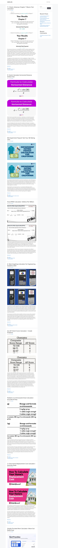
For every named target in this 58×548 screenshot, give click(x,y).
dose (11, 457)
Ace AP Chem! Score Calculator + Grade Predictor (19, 331)
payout (18, 195)
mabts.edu (9, 2)
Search (41, 6)
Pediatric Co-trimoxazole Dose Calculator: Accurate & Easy (20, 398)
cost (11, 522)
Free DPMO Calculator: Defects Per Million (20, 202)
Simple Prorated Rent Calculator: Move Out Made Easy (21, 529)
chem (11, 391)
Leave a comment (10, 132)
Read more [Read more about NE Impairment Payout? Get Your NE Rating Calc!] (9, 192)
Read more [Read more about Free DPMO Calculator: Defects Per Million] (9, 255)
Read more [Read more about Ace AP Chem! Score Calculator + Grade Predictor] (9, 388)
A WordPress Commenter (44, 35)
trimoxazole (16, 457)
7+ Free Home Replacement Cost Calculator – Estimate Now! (21, 464)
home (13, 522)
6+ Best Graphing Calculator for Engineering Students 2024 (21, 265)
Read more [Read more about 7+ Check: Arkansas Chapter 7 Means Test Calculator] (9, 66)
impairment (12, 195)
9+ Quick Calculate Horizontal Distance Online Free (19, 76)
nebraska (15, 195)
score (13, 391)
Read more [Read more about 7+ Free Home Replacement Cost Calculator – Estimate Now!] (9, 519)
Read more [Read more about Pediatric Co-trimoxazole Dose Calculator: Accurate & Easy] (9, 454)
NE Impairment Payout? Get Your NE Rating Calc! (21, 138)
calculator (9, 68)
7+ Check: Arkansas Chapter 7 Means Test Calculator (20, 8)
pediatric (13, 457)
